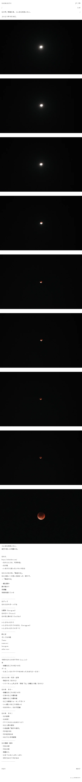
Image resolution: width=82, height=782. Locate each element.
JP (76, 3)
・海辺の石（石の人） (9, 681)
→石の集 (5, 565)
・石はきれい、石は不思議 (11, 707)
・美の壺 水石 (6, 731)
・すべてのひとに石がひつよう (13, 722)
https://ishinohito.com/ (9, 560)
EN (79, 3)
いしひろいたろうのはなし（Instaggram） (16, 625)
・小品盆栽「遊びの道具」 (11, 728)
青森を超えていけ (8, 593)
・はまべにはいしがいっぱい (12, 755)
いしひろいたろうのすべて (11, 628)
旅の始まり (6, 587)
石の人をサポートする (9, 604)
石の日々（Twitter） (9, 613)
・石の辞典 (6, 716)
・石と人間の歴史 (8, 725)
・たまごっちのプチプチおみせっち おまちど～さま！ (21, 672)
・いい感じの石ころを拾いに (12, 704)
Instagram (5, 646)
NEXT (78, 769)
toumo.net (5, 643)
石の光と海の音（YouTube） (11, 616)
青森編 (4, 590)
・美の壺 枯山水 (7, 734)
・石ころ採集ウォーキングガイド (13, 701)
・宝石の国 (6, 746)
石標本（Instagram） (9, 610)
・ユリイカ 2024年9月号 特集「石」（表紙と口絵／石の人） (23, 684)
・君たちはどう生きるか (10, 758)
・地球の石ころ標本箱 (9, 698)
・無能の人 (6, 752)
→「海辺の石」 (7, 579)
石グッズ (5, 601)
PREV (4, 769)
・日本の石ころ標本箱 (9, 695)
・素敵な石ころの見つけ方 (11, 666)
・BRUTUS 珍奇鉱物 (9, 737)
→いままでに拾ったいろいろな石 (13, 568)
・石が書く (6, 719)
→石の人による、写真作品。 (12, 563)
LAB (78, 8)
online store (5, 649)
